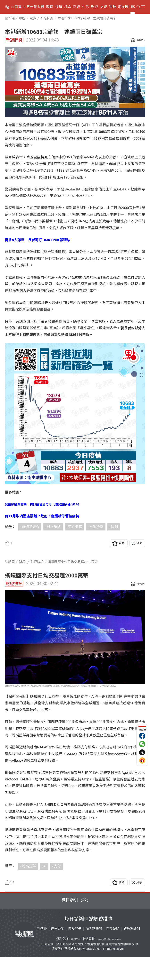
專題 (134, 7)
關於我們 (74, 929)
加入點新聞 (94, 929)
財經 (94, 7)
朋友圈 (123, 7)
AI (44, 866)
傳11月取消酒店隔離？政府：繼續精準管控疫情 (42, 516)
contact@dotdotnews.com (109, 939)
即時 (49, 7)
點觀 (76, 7)
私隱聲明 (112, 929)
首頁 (18, 7)
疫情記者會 (30, 527)
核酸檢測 (96, 527)
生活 (85, 7)
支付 (57, 866)
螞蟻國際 (29, 866)
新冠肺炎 (14, 40)
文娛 (103, 7)
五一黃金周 (35, 7)
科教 (112, 7)
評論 (67, 7)
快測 (114, 527)
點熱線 (42, 929)
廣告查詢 (57, 929)
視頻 (58, 7)
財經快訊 (14, 583)
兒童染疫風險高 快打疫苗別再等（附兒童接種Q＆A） (43, 504)
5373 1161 (75, 939)
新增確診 (54, 527)
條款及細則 (131, 929)
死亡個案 (75, 527)
